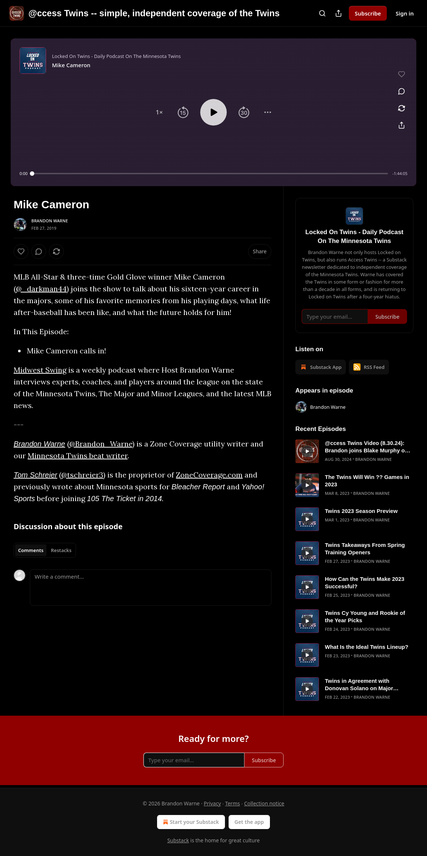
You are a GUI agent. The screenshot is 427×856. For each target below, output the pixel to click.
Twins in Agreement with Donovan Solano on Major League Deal (359, 685)
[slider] (210, 173)
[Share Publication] (338, 13)
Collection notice (264, 803)
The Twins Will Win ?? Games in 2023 (367, 480)
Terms (232, 803)
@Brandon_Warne (100, 443)
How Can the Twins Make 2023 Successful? (365, 582)
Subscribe (368, 13)
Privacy (212, 803)
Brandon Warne (49, 220)
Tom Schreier (35, 475)
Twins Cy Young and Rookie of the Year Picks (365, 616)
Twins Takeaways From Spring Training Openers (365, 548)
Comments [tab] (31, 550)
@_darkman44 (41, 288)
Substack (178, 840)
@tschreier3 (82, 474)
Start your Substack (190, 822)
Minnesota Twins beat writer (78, 455)
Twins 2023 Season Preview (361, 511)
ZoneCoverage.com (209, 474)
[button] (159, 112)
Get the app (249, 821)
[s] (307, 451)
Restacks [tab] (61, 550)
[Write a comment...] (150, 587)
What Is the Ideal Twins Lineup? (366, 647)
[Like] (21, 251)
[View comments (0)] (401, 91)
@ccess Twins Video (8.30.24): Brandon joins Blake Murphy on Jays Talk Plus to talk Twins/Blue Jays (368, 447)
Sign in (405, 13)
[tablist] (45, 550)
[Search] (322, 13)
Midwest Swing (40, 369)
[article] (354, 451)
